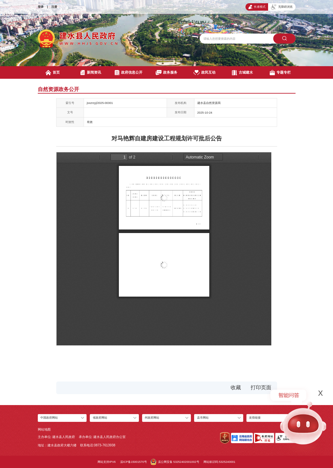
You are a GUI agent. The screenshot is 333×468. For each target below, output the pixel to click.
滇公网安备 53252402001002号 (175, 462)
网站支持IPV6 (107, 461)
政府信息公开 (129, 72)
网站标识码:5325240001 (219, 461)
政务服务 (166, 72)
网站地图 (44, 429)
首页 (53, 72)
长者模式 (256, 7)
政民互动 (204, 72)
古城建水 (242, 72)
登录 (41, 6)
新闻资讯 (90, 72)
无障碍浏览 (282, 7)
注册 (54, 6)
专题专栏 (280, 72)
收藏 (236, 387)
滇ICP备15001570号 (133, 461)
